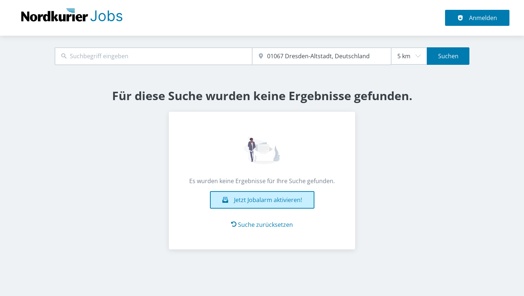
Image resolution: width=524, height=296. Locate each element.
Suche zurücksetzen (262, 225)
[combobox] (153, 56)
